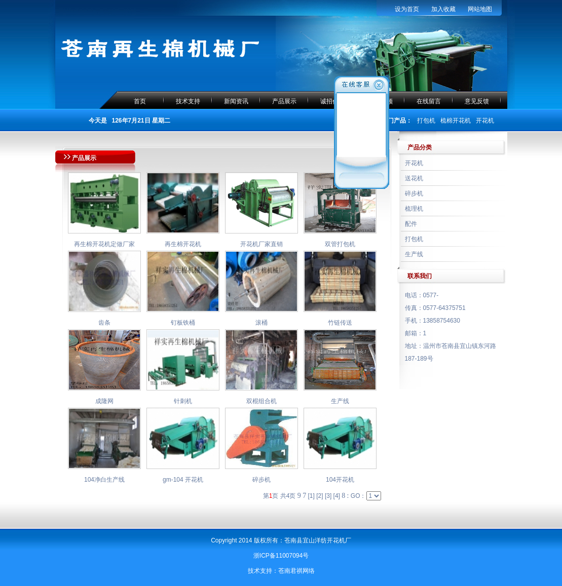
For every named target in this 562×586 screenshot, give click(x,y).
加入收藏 (443, 9)
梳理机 (414, 208)
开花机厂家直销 (261, 244)
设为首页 (407, 9)
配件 (411, 223)
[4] (336, 495)
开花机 (485, 120)
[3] (328, 495)
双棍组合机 (261, 401)
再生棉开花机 (183, 244)
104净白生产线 (104, 479)
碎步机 (261, 479)
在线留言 (429, 101)
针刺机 (183, 401)
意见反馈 (477, 101)
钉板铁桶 (183, 322)
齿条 (104, 322)
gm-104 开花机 (183, 479)
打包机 (426, 120)
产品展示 (284, 101)
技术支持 (188, 101)
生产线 (340, 401)
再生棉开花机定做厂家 (104, 244)
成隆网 (104, 401)
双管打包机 (340, 244)
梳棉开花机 (455, 120)
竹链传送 (340, 322)
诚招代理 (332, 101)
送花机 (414, 178)
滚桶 (261, 322)
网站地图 (480, 9)
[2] (319, 495)
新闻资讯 (236, 101)
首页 (140, 101)
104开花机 (340, 479)
